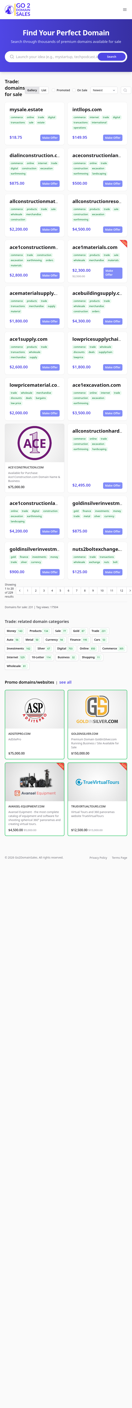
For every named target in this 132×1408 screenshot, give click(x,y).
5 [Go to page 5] (60, 590)
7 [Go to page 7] (77, 590)
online (30, 117)
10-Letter (42, 657)
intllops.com (87, 109)
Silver (44, 648)
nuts (106, 562)
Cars (100, 640)
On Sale (82, 90)
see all (65, 682)
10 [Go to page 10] (102, 590)
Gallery (32, 90)
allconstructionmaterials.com (45, 201)
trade (41, 117)
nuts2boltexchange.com (101, 549)
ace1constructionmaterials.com (47, 247)
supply (51, 306)
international (99, 122)
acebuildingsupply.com (99, 293)
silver (97, 516)
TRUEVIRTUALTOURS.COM (88, 806)
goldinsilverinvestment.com (43, 549)
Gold (79, 631)
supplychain (105, 352)
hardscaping (99, 449)
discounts (79, 352)
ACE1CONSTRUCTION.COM (26, 467)
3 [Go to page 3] (44, 590)
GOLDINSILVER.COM (84, 734)
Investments (19, 648)
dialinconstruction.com (37, 155)
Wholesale (17, 666)
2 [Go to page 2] (35, 590)
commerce (17, 117)
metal (87, 516)
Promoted (63, 90)
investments (102, 511)
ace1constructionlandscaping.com (50, 503)
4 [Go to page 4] (52, 590)
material (15, 311)
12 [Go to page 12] (121, 590)
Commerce (113, 648)
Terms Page (119, 858)
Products (40, 631)
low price (16, 403)
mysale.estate (26, 109)
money (117, 511)
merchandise (33, 214)
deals (92, 352)
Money (15, 631)
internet (94, 117)
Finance (79, 640)
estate (41, 122)
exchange (94, 562)
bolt (115, 562)
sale (31, 122)
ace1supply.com (28, 339)
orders (49, 260)
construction (29, 168)
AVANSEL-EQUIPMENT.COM (26, 806)
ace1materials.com (94, 247)
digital (51, 117)
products (32, 209)
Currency (54, 640)
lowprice (78, 357)
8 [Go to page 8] (85, 590)
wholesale (16, 214)
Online (88, 648)
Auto (13, 640)
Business (67, 657)
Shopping (91, 657)
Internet (16, 657)
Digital (65, 648)
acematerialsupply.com (37, 293)
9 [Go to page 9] (93, 590)
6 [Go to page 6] (68, 590)
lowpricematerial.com (36, 385)
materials (16, 265)
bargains (41, 398)
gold (76, 511)
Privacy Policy (98, 858)
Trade (99, 631)
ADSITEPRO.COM (19, 734)
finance (87, 511)
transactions (18, 122)
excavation (46, 168)
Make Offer (50, 138)
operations (80, 127)
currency (109, 516)
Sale (61, 631)
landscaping (99, 173)
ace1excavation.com (96, 385)
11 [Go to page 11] (111, 590)
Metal (33, 640)
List (43, 90)
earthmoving (18, 173)
